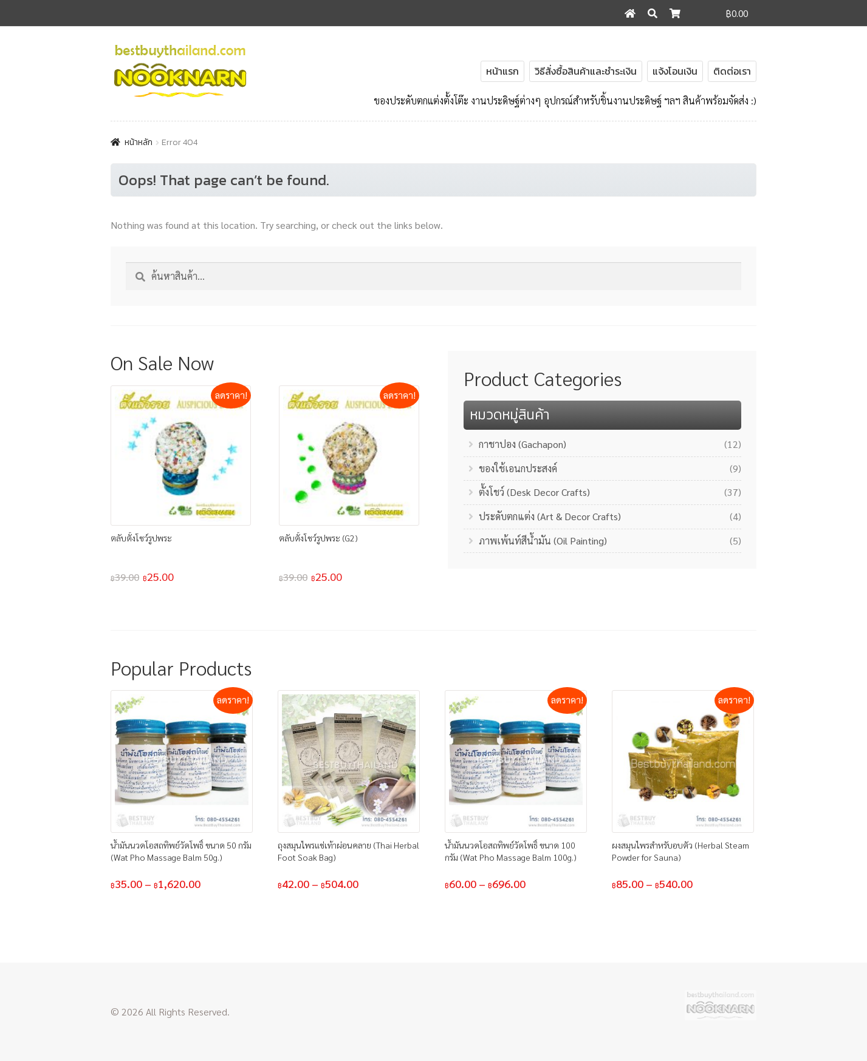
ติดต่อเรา (732, 71)
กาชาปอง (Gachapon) (522, 444)
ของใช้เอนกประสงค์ (518, 468)
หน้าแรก (502, 71)
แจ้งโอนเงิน (675, 71)
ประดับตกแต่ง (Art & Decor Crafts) (550, 516)
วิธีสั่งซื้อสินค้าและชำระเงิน (586, 71)
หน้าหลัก (138, 142)
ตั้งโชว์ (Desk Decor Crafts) (534, 492)
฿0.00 (737, 13)
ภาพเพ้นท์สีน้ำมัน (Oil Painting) (543, 540)
